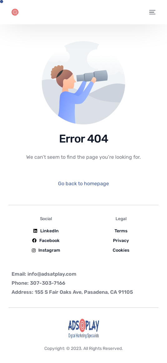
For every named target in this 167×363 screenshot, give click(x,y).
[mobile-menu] (152, 12)
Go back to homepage (83, 183)
